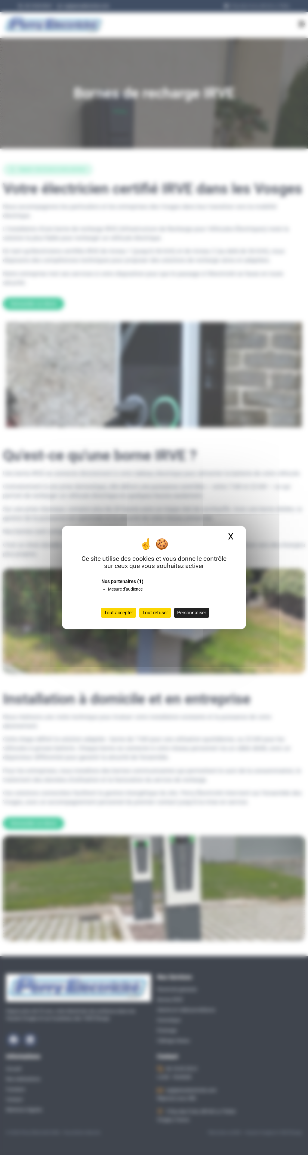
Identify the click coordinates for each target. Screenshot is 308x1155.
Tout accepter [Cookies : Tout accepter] (118, 613)
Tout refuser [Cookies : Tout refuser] (155, 613)
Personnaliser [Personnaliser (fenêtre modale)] (191, 613)
